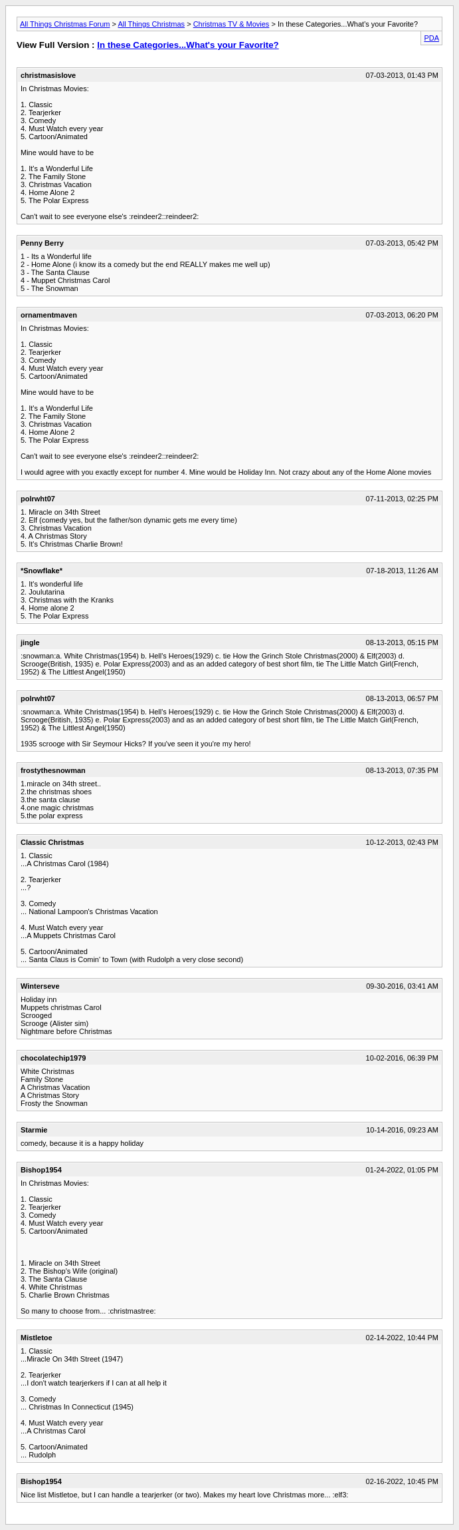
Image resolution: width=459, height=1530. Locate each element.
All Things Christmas (151, 24)
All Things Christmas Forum (65, 24)
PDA (431, 38)
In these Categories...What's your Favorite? (188, 45)
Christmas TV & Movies (231, 24)
